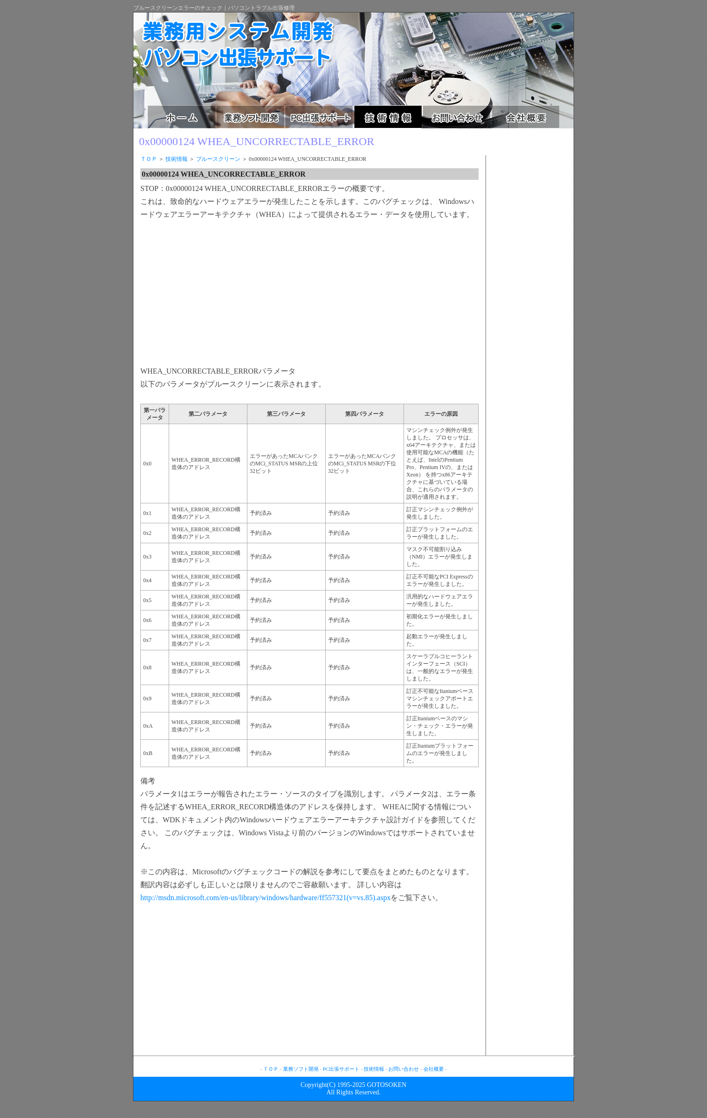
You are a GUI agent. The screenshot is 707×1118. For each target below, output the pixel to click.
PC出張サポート (341, 1069)
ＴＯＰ (148, 159)
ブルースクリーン (218, 159)
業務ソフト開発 (301, 1069)
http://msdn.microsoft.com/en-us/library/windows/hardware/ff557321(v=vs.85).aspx (265, 898)
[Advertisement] (218, 293)
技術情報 (176, 159)
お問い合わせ (403, 1069)
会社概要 (433, 1069)
